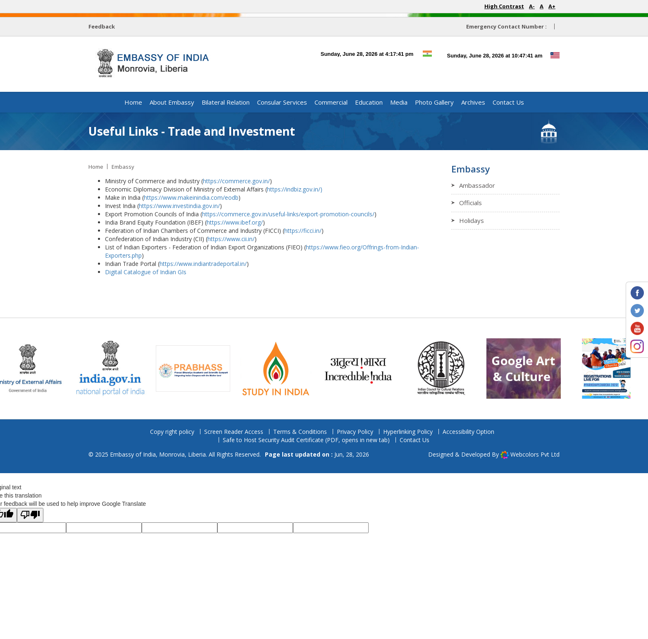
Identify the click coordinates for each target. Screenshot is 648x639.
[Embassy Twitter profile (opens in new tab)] (637, 310)
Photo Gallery (434, 102)
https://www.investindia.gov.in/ (179, 206)
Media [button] (398, 102)
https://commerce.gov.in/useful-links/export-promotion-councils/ (288, 214)
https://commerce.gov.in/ (236, 181)
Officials (470, 203)
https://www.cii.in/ (231, 239)
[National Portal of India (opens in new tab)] (117, 368)
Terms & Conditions (300, 432)
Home (133, 102)
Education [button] (369, 102)
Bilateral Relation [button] (226, 102)
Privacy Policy (355, 432)
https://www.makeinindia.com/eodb (191, 197)
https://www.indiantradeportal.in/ (203, 264)
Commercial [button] (331, 102)
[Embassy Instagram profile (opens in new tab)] (637, 345)
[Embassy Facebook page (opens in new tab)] (637, 292)
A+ (551, 6)
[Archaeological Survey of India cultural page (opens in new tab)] (530, 368)
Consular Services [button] (282, 102)
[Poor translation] (30, 515)
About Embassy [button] (172, 102)
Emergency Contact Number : (506, 26)
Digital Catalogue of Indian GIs (145, 272)
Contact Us (508, 102)
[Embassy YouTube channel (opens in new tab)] (637, 328)
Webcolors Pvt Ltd (535, 454)
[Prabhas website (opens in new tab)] (199, 368)
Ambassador (477, 185)
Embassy (123, 166)
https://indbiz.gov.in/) (295, 189)
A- (532, 6)
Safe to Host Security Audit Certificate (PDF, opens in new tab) (306, 440)
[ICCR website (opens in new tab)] (447, 368)
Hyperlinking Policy (408, 432)
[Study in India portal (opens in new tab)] (282, 368)
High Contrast (504, 6)
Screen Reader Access (233, 432)
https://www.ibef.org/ (235, 222)
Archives (473, 102)
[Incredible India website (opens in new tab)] (365, 368)
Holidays (471, 220)
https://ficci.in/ (303, 231)
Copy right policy (172, 432)
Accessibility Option (468, 432)
